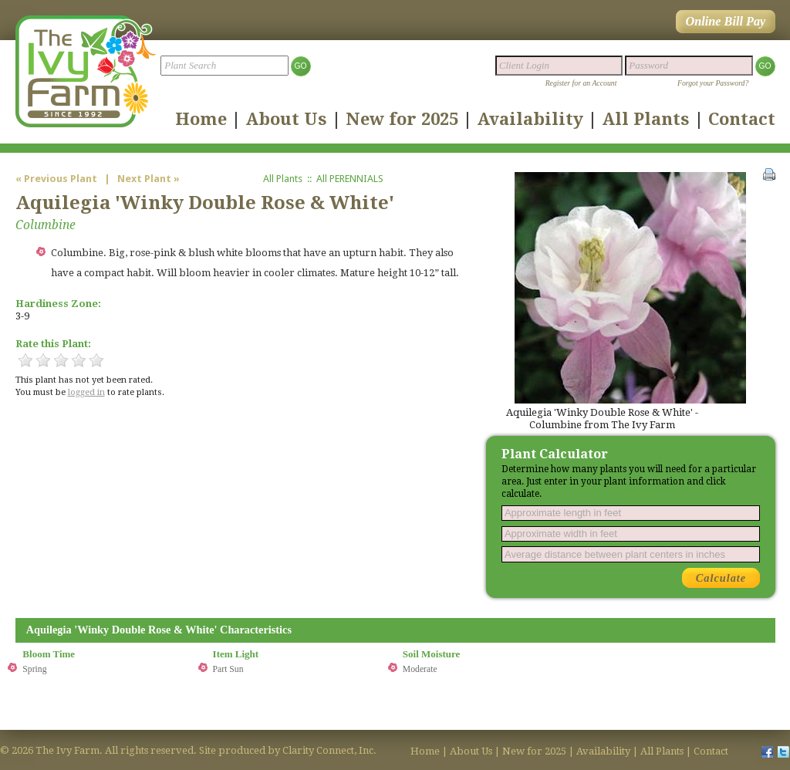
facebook (767, 751)
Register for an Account (581, 83)
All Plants (646, 119)
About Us (286, 119)
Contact (741, 119)
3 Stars (61, 360)
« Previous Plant (57, 178)
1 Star (25, 360)
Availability (530, 119)
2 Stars (43, 360)
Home (201, 119)
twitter (784, 751)
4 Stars (78, 360)
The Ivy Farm (85, 71)
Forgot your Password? (712, 83)
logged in (86, 392)
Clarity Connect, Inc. (329, 750)
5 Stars (96, 360)
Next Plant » (148, 178)
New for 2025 (402, 119)
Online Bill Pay (725, 22)
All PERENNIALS (349, 178)
